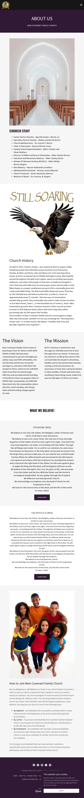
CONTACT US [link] (43, 779)
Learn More (42, 497)
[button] (81, 5)
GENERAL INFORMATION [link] (30, 779)
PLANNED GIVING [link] (44, 776)
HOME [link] (15, 776)
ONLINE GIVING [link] (32, 776)
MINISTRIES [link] (55, 776)
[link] (6, 5)
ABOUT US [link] (22, 776)
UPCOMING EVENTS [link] (55, 779)
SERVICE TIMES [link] (66, 776)
